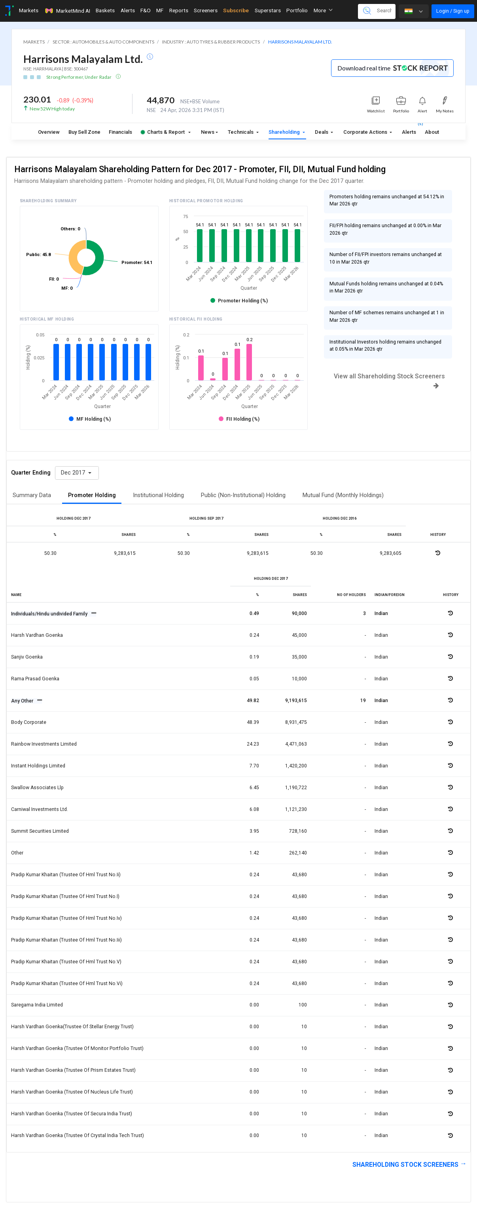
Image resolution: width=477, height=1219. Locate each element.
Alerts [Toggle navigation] (128, 10)
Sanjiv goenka (27, 657)
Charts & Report (163, 132)
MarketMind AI (67, 10)
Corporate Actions (365, 132)
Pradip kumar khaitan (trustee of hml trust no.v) (66, 962)
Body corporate (28, 722)
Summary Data (32, 495)
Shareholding (285, 132)
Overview (49, 132)
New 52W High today (52, 109)
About (432, 132)
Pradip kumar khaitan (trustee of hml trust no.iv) (66, 918)
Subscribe (236, 10)
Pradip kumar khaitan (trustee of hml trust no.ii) (66, 874)
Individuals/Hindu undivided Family (50, 614)
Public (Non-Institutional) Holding (243, 495)
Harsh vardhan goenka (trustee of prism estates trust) (73, 1070)
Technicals (241, 132)
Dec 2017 (74, 472)
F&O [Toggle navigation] (145, 10)
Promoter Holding (92, 495)
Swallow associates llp (37, 787)
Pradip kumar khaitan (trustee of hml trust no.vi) (67, 983)
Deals (322, 132)
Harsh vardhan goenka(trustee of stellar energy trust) (72, 1026)
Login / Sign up (452, 11)
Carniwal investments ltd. (39, 809)
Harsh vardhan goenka (37, 635)
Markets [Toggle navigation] (28, 10)
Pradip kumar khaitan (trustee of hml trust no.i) (65, 896)
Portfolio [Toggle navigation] (297, 10)
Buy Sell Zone (84, 132)
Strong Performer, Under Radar (79, 77)
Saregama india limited (37, 1005)
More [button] (323, 10)
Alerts (409, 130)
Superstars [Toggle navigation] (268, 10)
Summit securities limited (40, 831)
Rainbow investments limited (44, 744)
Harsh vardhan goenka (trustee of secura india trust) (71, 1113)
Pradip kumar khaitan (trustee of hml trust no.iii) (66, 940)
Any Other (22, 701)
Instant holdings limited (38, 766)
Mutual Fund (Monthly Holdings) (343, 495)
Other (17, 853)
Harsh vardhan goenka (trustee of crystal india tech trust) (77, 1135)
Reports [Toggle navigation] (178, 10)
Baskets (105, 10)
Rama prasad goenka (35, 679)
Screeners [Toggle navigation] (206, 10)
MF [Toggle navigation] (159, 10)
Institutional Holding (158, 495)
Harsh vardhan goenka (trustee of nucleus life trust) (72, 1092)
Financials (120, 132)
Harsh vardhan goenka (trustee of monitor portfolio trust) (77, 1048)
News (207, 132)
